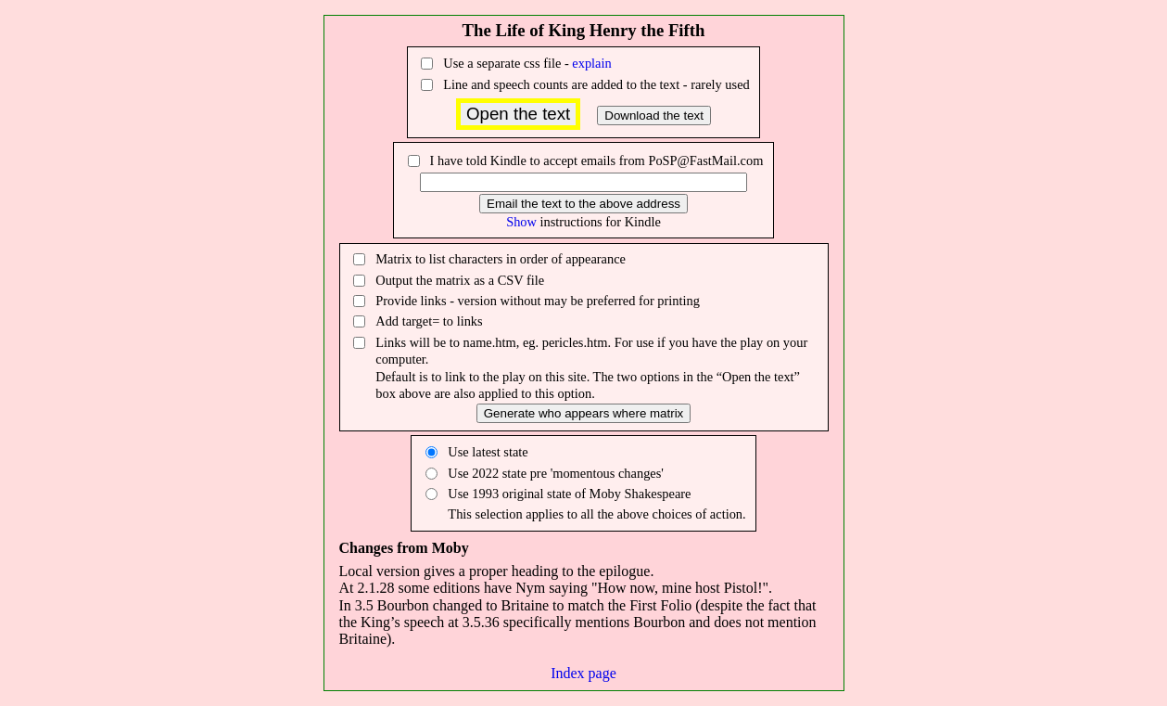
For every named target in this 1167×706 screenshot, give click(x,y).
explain (591, 63)
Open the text (518, 113)
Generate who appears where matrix (584, 413)
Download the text (654, 115)
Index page (583, 673)
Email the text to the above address (583, 204)
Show (521, 221)
